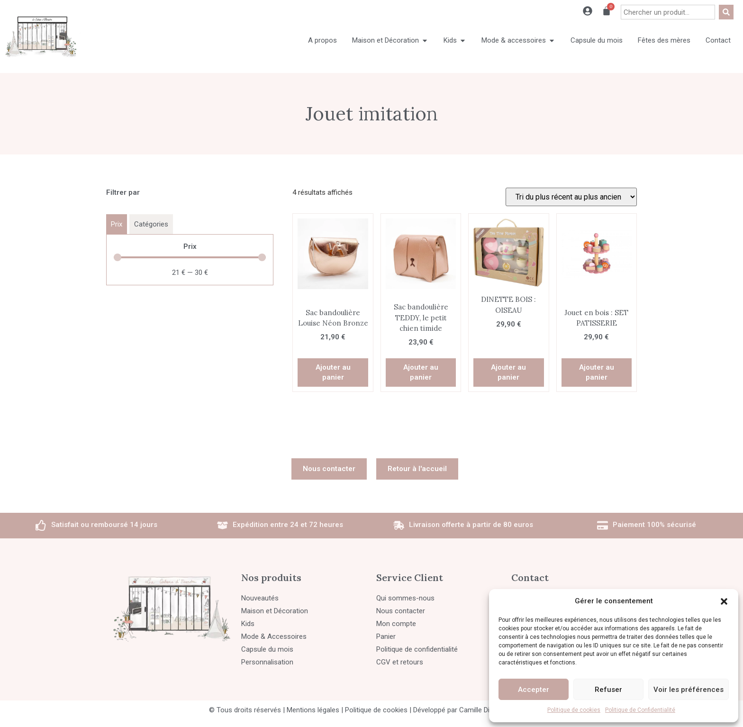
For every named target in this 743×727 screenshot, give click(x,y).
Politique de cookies (573, 710)
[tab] (116, 224)
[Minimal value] (190, 257)
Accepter (533, 689)
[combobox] (668, 12)
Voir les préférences (688, 689)
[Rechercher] (726, 12)
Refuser (608, 689)
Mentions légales (313, 710)
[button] (724, 601)
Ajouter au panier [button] (333, 372)
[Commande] (571, 197)
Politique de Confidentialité (640, 710)
